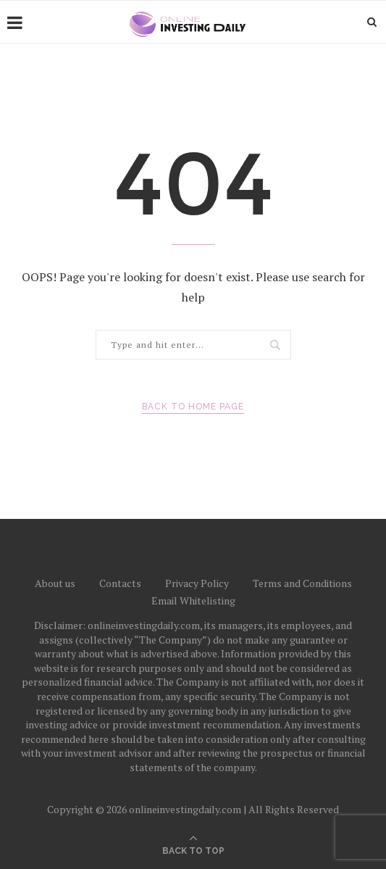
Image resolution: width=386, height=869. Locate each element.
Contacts (120, 583)
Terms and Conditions (302, 583)
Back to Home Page (193, 407)
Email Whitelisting (193, 600)
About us (55, 583)
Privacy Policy (197, 583)
